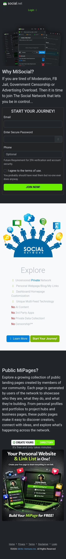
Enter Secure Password (18, 132)
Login (33, 10)
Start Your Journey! (45, 338)
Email (7, 117)
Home (12, 544)
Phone (8, 147)
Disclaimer (43, 544)
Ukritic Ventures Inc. (27, 549)
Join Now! (33, 187)
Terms (32, 544)
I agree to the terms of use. (25, 170)
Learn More (18, 338)
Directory (44, 442)
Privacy (21, 544)
